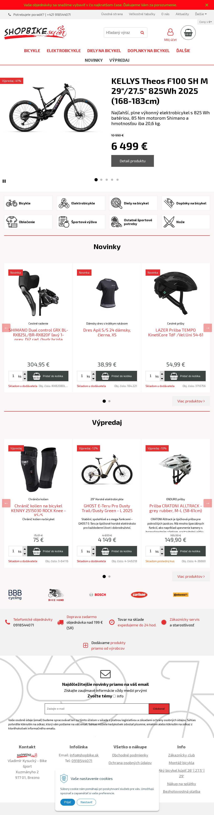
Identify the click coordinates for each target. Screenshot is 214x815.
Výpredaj (119, 60)
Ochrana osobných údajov (130, 762)
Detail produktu (133, 161)
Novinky (94, 60)
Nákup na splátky (181, 783)
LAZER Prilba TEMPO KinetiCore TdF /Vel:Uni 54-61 (175, 332)
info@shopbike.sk (84, 755)
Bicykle (32, 50)
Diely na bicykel (104, 50)
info (120, 696)
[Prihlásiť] (170, 34)
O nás (165, 14)
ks (19, 376)
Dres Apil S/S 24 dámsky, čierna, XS (107, 332)
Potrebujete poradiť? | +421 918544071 (42, 14)
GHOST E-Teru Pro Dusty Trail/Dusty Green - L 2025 (107, 508)
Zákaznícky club (181, 755)
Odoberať (159, 708)
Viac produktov (191, 401)
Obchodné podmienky (130, 755)
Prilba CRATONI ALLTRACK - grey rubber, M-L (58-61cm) (175, 508)
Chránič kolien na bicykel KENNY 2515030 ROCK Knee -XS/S (38, 510)
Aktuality (182, 14)
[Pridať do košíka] (47, 376)
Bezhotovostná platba (181, 791)
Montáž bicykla (181, 762)
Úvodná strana (112, 14)
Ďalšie (201, 14)
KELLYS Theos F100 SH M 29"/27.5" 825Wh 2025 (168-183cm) (159, 91)
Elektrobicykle (64, 50)
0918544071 (82, 760)
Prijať (67, 802)
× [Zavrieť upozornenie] (207, 4)
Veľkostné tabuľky (142, 14)
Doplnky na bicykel (149, 50)
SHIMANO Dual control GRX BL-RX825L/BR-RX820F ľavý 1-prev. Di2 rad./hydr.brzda (38, 334)
